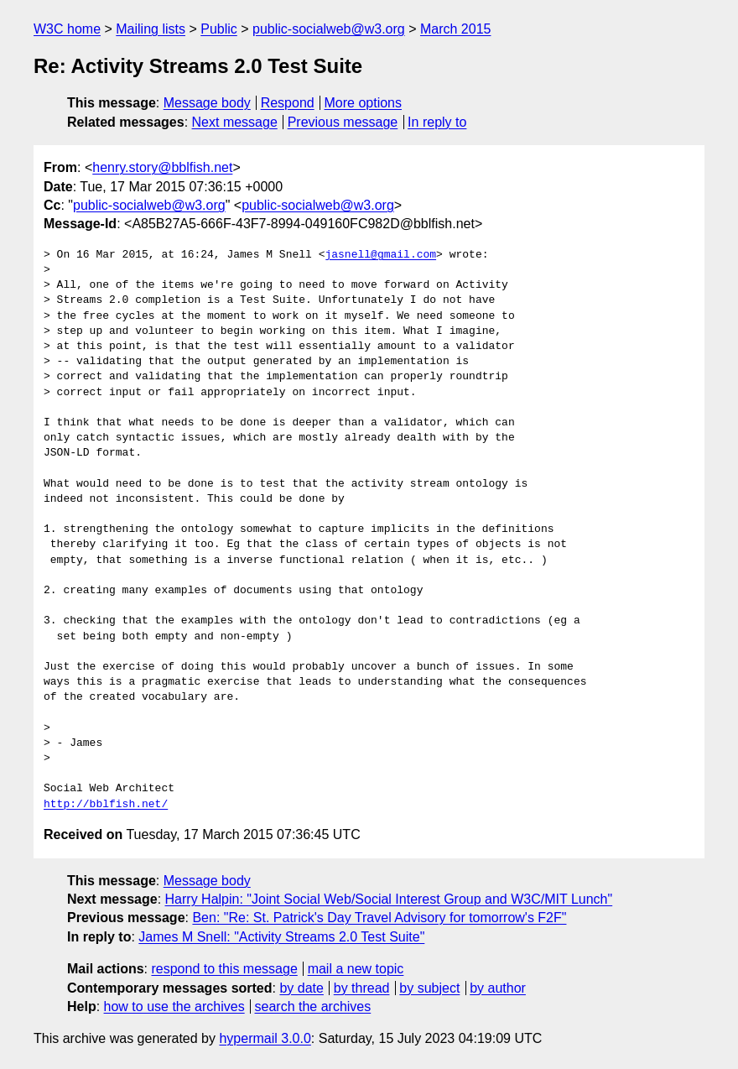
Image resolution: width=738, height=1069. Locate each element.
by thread (362, 988)
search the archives (313, 1006)
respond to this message (224, 969)
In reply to (437, 122)
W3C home (67, 29)
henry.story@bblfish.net (162, 167)
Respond (287, 103)
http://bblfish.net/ (106, 804)
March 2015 (455, 29)
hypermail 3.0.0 (264, 1038)
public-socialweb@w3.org (328, 29)
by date (301, 988)
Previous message (343, 122)
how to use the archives (174, 1006)
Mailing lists (150, 29)
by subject (429, 988)
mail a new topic (356, 969)
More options (364, 103)
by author (498, 988)
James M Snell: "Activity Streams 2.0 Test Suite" (281, 937)
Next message (235, 122)
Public (218, 29)
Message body (207, 103)
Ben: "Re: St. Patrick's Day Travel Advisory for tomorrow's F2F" (379, 917)
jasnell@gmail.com (380, 255)
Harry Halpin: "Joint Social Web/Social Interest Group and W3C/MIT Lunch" (389, 899)
